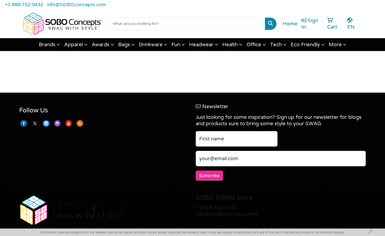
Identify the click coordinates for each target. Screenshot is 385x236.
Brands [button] (47, 45)
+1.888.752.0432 (24, 4)
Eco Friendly (305, 45)
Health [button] (230, 45)
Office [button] (254, 45)
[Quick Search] (185, 24)
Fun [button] (175, 45)
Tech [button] (276, 45)
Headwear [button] (201, 45)
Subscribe (209, 175)
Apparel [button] (73, 45)
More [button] (335, 45)
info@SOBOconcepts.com (76, 4)
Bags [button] (124, 45)
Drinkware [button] (151, 45)
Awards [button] (100, 45)
